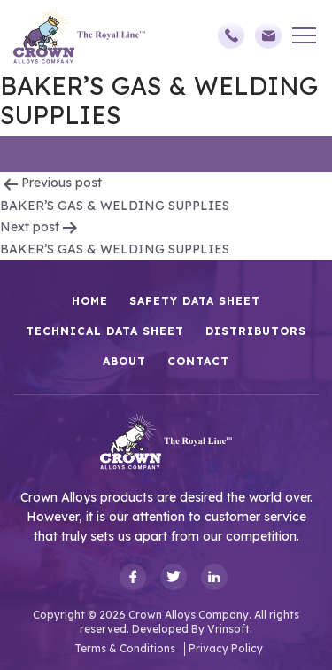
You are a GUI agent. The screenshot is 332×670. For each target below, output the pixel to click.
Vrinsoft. (229, 628)
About (124, 361)
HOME (90, 301)
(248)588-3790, (231, 35)
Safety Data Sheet (194, 301)
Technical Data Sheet (105, 331)
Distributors (255, 331)
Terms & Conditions (124, 648)
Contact (198, 361)
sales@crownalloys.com (268, 35)
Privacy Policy (226, 648)
